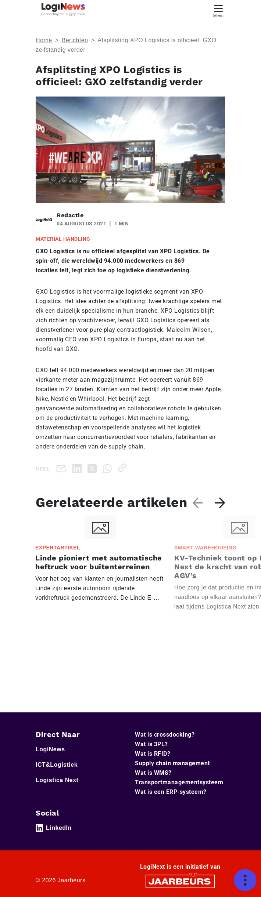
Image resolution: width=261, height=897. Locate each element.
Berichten (75, 40)
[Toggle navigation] (218, 10)
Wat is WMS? (153, 772)
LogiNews (50, 749)
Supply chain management (172, 763)
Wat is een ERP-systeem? (171, 791)
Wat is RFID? (152, 753)
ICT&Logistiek (57, 765)
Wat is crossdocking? (164, 734)
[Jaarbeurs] (180, 881)
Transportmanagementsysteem (179, 782)
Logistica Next (57, 780)
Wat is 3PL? (151, 744)
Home (44, 40)
